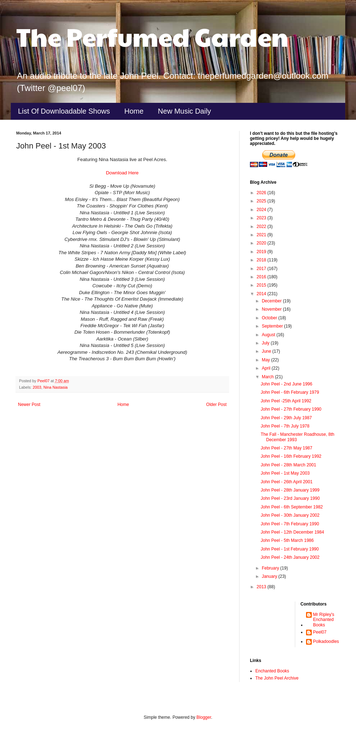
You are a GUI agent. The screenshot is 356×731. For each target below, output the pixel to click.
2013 (262, 586)
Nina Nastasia (56, 387)
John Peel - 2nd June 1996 (286, 384)
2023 (262, 217)
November (272, 309)
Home (133, 111)
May (266, 359)
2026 (262, 192)
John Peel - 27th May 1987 (286, 448)
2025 (262, 201)
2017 (262, 268)
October (270, 317)
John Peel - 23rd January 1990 (290, 498)
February (271, 568)
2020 (262, 243)
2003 (37, 387)
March (268, 376)
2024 (262, 209)
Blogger (203, 717)
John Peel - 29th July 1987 (286, 417)
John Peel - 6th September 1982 (292, 507)
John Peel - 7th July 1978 (285, 426)
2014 (262, 293)
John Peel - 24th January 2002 (290, 557)
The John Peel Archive (276, 678)
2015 (262, 285)
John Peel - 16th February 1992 (291, 456)
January (270, 576)
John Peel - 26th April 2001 (286, 481)
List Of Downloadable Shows (64, 111)
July (266, 343)
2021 (262, 234)
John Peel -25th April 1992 (286, 400)
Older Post (216, 404)
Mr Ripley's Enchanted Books (323, 619)
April (266, 368)
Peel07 (320, 632)
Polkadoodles (326, 641)
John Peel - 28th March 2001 (288, 464)
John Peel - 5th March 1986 (287, 540)
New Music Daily (184, 111)
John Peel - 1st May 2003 (285, 473)
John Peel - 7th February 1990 (290, 523)
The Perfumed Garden (152, 36)
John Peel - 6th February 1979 (290, 392)
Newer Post (29, 404)
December (272, 300)
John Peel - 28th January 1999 (290, 490)
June (267, 351)
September (273, 326)
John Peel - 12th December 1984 (292, 532)
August (269, 334)
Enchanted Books (272, 670)
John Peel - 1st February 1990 (290, 549)
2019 (262, 251)
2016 (262, 276)
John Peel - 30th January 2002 (290, 515)
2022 (262, 226)
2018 (262, 259)
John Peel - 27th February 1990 (291, 409)
